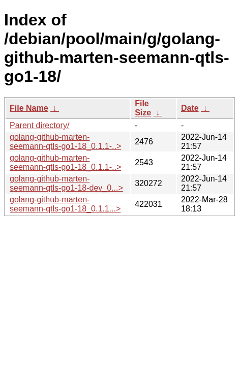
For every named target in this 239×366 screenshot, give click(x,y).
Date (190, 108)
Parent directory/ (39, 125)
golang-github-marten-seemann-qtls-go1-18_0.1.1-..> (65, 141)
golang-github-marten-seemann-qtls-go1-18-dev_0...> (66, 183)
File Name (29, 108)
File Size (143, 108)
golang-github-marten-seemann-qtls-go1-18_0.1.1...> (65, 204)
